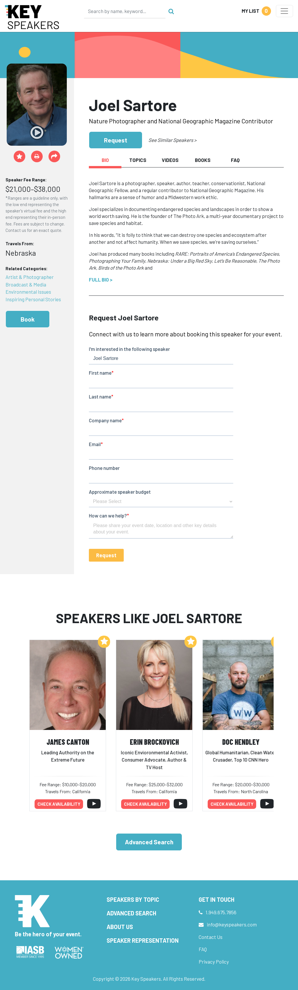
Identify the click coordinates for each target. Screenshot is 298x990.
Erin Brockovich (154, 741)
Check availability (58, 804)
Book (28, 319)
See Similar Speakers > (172, 140)
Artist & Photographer (30, 277)
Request (115, 140)
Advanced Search (149, 841)
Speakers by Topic (133, 899)
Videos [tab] (170, 160)
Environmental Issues (28, 292)
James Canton (67, 741)
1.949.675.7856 (221, 912)
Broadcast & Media (26, 284)
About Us (120, 926)
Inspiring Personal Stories (33, 299)
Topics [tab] (137, 160)
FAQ (203, 949)
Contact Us (210, 937)
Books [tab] (203, 160)
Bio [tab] (105, 160)
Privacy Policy (214, 961)
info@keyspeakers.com (232, 924)
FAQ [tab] (235, 160)
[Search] (125, 11)
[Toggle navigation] (284, 11)
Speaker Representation (143, 940)
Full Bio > (100, 279)
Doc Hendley (240, 741)
